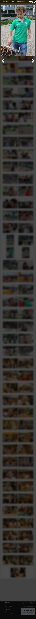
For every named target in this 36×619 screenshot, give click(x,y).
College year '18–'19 (10, 1)
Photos (3, 1)
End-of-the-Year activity (20, 1)
